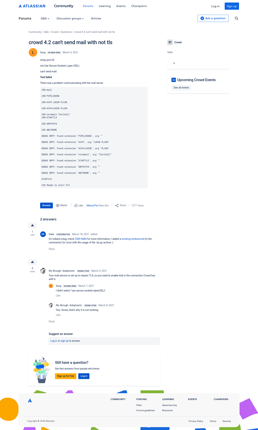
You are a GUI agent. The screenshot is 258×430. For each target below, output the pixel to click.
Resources (167, 410)
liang (43, 52)
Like (58, 295)
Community (63, 5)
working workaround (133, 238)
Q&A (45, 18)
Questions (66, 32)
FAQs (139, 405)
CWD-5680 (80, 238)
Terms (213, 421)
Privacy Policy (196, 421)
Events (121, 6)
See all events (181, 87)
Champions (139, 6)
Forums (88, 6)
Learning (105, 6)
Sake (51, 234)
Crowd (54, 32)
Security (227, 421)
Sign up (232, 6)
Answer (46, 205)
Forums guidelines (145, 410)
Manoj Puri (92, 205)
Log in (215, 6)
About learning (169, 405)
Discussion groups (70, 18)
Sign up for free (65, 376)
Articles (96, 18)
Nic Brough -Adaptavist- (62, 270)
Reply (52, 248)
